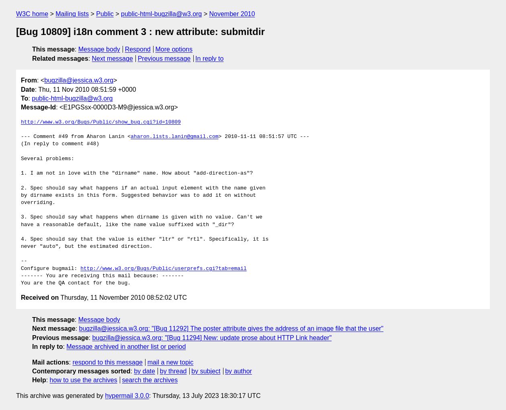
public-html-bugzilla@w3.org (161, 13)
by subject (205, 371)
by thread (173, 371)
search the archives (150, 380)
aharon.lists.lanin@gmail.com (174, 136)
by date (144, 371)
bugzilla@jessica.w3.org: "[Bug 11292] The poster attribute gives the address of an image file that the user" (231, 328)
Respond (138, 49)
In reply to (209, 58)
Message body (99, 49)
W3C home (32, 13)
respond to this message (107, 362)
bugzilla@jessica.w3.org (78, 80)
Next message (112, 58)
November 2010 (232, 13)
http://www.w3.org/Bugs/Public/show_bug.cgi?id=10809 (101, 122)
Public (105, 13)
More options (174, 49)
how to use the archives (83, 380)
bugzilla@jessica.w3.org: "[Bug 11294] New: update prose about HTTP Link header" (212, 337)
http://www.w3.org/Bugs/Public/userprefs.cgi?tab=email (163, 268)
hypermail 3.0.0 (127, 395)
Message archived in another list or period (126, 346)
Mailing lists (72, 13)
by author (238, 371)
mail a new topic (170, 362)
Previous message (164, 58)
